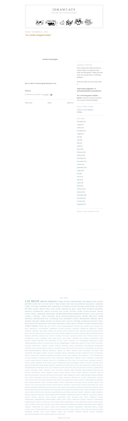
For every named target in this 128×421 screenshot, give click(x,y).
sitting (73, 311)
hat (47, 304)
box (49, 306)
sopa (81, 397)
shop (47, 394)
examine (58, 353)
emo (101, 350)
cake (37, 338)
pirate (56, 382)
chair (58, 309)
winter (85, 411)
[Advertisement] (94, 44)
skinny (34, 397)
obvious (74, 377)
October (79, 164)
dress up (61, 350)
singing (79, 394)
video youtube (31, 306)
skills (27, 397)
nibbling (71, 375)
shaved (28, 394)
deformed (99, 345)
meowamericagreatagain (92, 370)
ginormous (62, 360)
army (45, 331)
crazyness (36, 345)
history (35, 365)
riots (64, 389)
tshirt (28, 326)
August (79, 124)
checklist (93, 340)
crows (51, 345)
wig (65, 411)
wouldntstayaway (32, 414)
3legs (54, 326)
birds (37, 333)
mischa (56, 372)
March (79, 149)
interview (40, 367)
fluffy (48, 358)
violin (83, 409)
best (27, 333)
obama (60, 377)
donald (100, 348)
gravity (100, 360)
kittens (99, 306)
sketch (100, 394)
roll (82, 389)
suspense (83, 402)
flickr (27, 358)
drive (68, 350)
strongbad (98, 399)
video (60, 301)
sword (87, 323)
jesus (47, 367)
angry (100, 328)
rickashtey (46, 389)
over (32, 380)
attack (59, 331)
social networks (58, 397)
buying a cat (88, 314)
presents (34, 323)
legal (27, 370)
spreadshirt (51, 399)
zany (60, 414)
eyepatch (85, 353)
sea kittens (66, 392)
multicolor (30, 375)
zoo (63, 414)
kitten (28, 304)
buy (39, 304)
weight (53, 411)
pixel (62, 382)
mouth (100, 372)
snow (48, 397)
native (60, 375)
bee (91, 331)
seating (74, 392)
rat (47, 387)
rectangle (62, 387)
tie (42, 407)
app (56, 314)
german (45, 360)
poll (101, 321)
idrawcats (64, 9)
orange (28, 311)
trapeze (63, 407)
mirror (49, 372)
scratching (55, 392)
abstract (33, 328)
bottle (77, 333)
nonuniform (86, 375)
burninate (78, 314)
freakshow (84, 318)
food (87, 306)
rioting (58, 389)
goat (86, 360)
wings (27, 314)
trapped (70, 407)
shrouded (71, 394)
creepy (45, 345)
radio (27, 387)
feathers (68, 318)
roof (87, 389)
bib (30, 333)
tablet (33, 404)
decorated (79, 345)
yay (56, 414)
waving (36, 411)
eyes (92, 353)
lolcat (70, 321)
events (51, 353)
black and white (53, 333)
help (101, 363)
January (79, 127)
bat (88, 331)
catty (65, 340)
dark (71, 345)
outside (77, 321)
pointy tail (29, 385)
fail (61, 318)
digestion (58, 348)
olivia (83, 377)
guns (45, 363)
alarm (61, 328)
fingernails (98, 355)
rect (55, 387)
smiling (41, 397)
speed (100, 397)
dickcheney (42, 348)
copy (93, 343)
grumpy (39, 363)
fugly (84, 358)
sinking (85, 394)
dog (73, 309)
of (79, 377)
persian (100, 380)
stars (59, 399)
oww (36, 380)
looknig (47, 370)
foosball (60, 358)
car (101, 314)
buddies (59, 336)
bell (101, 331)
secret (80, 392)
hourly (52, 365)
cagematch (29, 338)
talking (47, 404)
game (32, 360)
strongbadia (30, 402)
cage (101, 336)
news (66, 375)
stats (64, 399)
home (42, 321)
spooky (80, 323)
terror (80, 404)
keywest (68, 367)
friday (78, 358)
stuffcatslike (89, 311)
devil (34, 348)
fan (37, 355)
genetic (38, 360)
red (68, 387)
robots (69, 389)
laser (78, 309)
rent (101, 387)
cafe (97, 314)
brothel (34, 336)
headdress (75, 363)
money (67, 372)
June (78, 140)
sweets (90, 402)
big (33, 333)
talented (40, 404)
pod (101, 382)
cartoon (75, 338)
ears (80, 350)
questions (91, 385)
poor (27, 323)
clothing (66, 306)
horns (46, 365)
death (85, 316)
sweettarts (98, 402)
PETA (27, 328)
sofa (69, 397)
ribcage (37, 389)
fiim (69, 355)
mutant (43, 375)
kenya (62, 367)
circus (40, 343)
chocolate (66, 309)
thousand (36, 407)
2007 (49, 326)
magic (61, 370)
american (84, 328)
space (86, 397)
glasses (80, 360)
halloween (80, 304)
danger (65, 345)
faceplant (99, 353)
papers (49, 380)
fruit (100, 318)
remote (95, 387)
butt (85, 336)
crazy (100, 301)
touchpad (86, 301)
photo (47, 311)
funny (67, 301)
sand (27, 392)
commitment (65, 343)
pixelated (69, 382)
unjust (52, 409)
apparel (35, 331)
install (100, 365)
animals (28, 331)
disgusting (80, 348)
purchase (52, 323)
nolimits (99, 309)
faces (27, 355)
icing (76, 365)
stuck (38, 402)
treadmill (79, 407)
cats (94, 301)
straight (76, 399)
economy (86, 350)
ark (40, 331)
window (71, 411)
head (68, 363)
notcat (46, 377)
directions (70, 348)
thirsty (28, 407)
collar (56, 343)
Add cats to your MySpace (85, 110)
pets (27, 382)
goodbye (92, 360)
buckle (52, 336)
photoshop (76, 301)
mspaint (52, 301)
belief (96, 331)
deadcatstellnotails (71, 316)
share (93, 392)
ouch (27, 380)
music (37, 375)
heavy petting (86, 363)
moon (73, 372)
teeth (57, 404)
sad (60, 311)
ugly (32, 409)
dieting (50, 348)
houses (49, 321)
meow (35, 301)
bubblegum (43, 336)
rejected (88, 387)
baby (65, 331)
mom (62, 372)
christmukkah (31, 343)
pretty (61, 385)
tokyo (46, 407)
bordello (69, 333)
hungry (70, 365)
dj (95, 348)
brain (89, 333)
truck (94, 407)
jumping (56, 367)
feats (64, 355)
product (67, 385)
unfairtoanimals (42, 409)
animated (41, 314)
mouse (44, 301)
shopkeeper (54, 394)
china (100, 340)
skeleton (93, 394)
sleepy (36, 309)
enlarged (37, 353)
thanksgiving (97, 323)
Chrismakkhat (67, 326)
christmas (56, 306)
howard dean (61, 365)
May (78, 143)
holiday (36, 321)
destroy (28, 348)
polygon (38, 385)
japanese (99, 304)
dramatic (53, 350)
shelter (41, 394)
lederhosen (98, 367)
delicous (93, 316)
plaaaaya (78, 382)
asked (50, 331)
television (64, 404)
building (66, 336)
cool (89, 343)
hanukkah (61, 363)
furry (27, 360)
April (78, 146)
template (73, 404)
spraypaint (29, 399)
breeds (28, 336)
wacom (89, 409)
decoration (89, 345)
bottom (83, 333)
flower (42, 358)
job (51, 367)
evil (47, 318)
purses (84, 385)
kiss (84, 367)
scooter (47, 392)
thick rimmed (97, 404)
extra (78, 353)
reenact (73, 387)
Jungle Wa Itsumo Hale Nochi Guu (88, 326)
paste (54, 380)
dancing (51, 316)
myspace (90, 309)
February (80, 152)
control (36, 316)
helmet (96, 363)
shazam (34, 394)
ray (51, 387)
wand (101, 409)
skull (74, 323)
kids (74, 367)
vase (72, 409)
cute (34, 304)
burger (74, 336)
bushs (79, 336)
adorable (53, 328)
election (95, 350)
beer (65, 314)
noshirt (100, 375)
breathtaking (97, 333)
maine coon (69, 370)
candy (68, 338)
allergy (68, 328)
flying (75, 318)
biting (42, 333)
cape (52, 309)
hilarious (90, 304)
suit (49, 402)
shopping (63, 394)
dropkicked (39, 318)
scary (66, 311)
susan (76, 402)
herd (27, 365)
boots (42, 309)
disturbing (89, 348)
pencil (82, 380)
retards (60, 323)
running (92, 389)
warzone (28, 411)
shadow (87, 392)
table (27, 404)
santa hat (39, 392)
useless (58, 409)
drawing (29, 318)
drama (45, 350)
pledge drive (93, 382)
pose (44, 385)
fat (43, 304)
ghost (51, 360)
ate (54, 331)
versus (77, 409)
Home (49, 103)
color (73, 306)
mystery (50, 375)
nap (55, 375)
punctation (76, 385)
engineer (28, 353)
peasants (69, 380)
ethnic (44, 353)
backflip (71, 331)
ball (77, 331)
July (78, 137)
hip (30, 365)
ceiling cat (73, 340)
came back (56, 338)
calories (43, 338)
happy (92, 306)
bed (60, 314)
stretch (90, 399)
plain (85, 382)
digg (64, 348)
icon (80, 365)
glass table (72, 360)
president (42, 323)
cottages (99, 343)
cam (49, 338)
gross (27, 363)
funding (90, 358)
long (41, 370)
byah (96, 336)
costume (80, 306)
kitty (52, 304)
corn (44, 316)
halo (54, 363)
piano (43, 382)
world (92, 411)
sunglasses (59, 402)
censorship (83, 340)
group (32, 363)
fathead (50, 355)
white (60, 411)
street (83, 399)
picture (28, 309)
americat (93, 328)
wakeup (95, 409)
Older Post (70, 103)
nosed (93, 375)
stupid (44, 402)
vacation (65, 409)
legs (64, 321)
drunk (74, 350)
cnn (51, 343)
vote (41, 326)
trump (100, 407)
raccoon (99, 385)
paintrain (85, 321)
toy (57, 407)
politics (94, 321)
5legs (59, 326)
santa (32, 392)
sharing (99, 392)
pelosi (76, 380)
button (90, 336)
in (54, 321)
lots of (54, 370)
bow (47, 309)
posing (49, 385)
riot (53, 389)
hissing (28, 321)
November (80, 121)
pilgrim (50, 382)
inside (93, 365)
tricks (100, 311)
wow (42, 414)
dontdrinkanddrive (33, 350)
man (84, 309)
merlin (28, 372)
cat (27, 301)
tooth (52, 407)
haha (50, 363)
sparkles (93, 397)
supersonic (69, 402)
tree (57, 304)
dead (58, 316)
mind (43, 372)
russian (100, 389)
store (79, 311)
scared (68, 323)
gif (56, 360)
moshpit (85, 372)
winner (78, 411)
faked (32, 355)
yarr (52, 414)
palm (44, 380)
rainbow (33, 387)
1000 (45, 326)
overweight (38, 311)
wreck (47, 414)
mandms (78, 370)
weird (62, 304)
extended (71, 353)
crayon (28, 345)
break (70, 314)
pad (39, 380)
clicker (46, 343)
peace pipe (61, 380)
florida (34, 358)
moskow (93, 372)
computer (74, 343)
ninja (78, 375)
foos (54, 358)
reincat (81, 387)
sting (69, 399)
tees (53, 404)
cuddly (58, 345)
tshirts (34, 326)
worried (99, 411)
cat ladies (84, 338)
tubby (27, 409)
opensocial (91, 377)
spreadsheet (40, 399)
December (80, 158)
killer (79, 367)
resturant (29, 389)
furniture (99, 358)
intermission (30, 367)
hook (41, 365)
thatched (87, 404)
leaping (89, 367)
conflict (82, 343)
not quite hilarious (33, 377)
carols (28, 316)
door (100, 316)
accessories (43, 328)
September (80, 167)
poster (55, 385)
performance (90, 380)
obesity (67, 377)
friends (93, 318)
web (47, 411)
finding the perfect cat (82, 355)
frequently (69, 358)
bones (62, 333)
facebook (54, 318)
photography (34, 382)
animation (50, 314)
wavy (42, 411)
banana (83, 331)
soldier (75, 397)
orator (100, 377)
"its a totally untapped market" (38, 35)
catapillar (94, 338)
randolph (42, 387)
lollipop (34, 370)
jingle (58, 321)
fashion (43, 355)
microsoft (36, 372)
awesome (43, 306)
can (63, 338)
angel (33, 314)
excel (64, 353)
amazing (76, 328)
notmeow (53, 377)
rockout (76, 389)
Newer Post (28, 103)
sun (52, 402)
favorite (57, 355)
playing (54, 311)
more (79, 372)
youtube (70, 304)
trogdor (87, 407)
